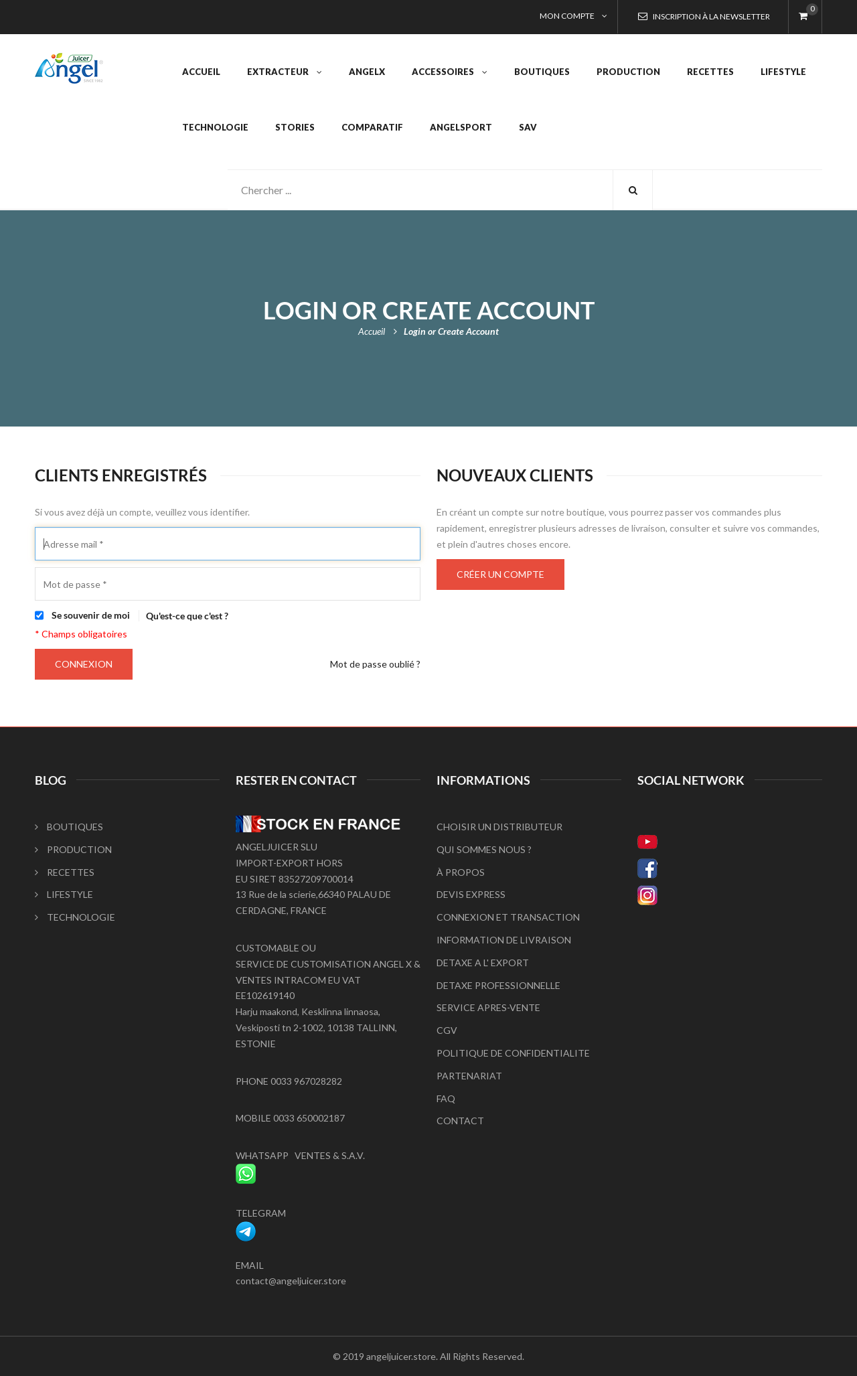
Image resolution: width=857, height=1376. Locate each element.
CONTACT (460, 1120)
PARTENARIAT (469, 1075)
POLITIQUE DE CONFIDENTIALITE (513, 1053)
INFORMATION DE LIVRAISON (504, 939)
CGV (447, 1030)
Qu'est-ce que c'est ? (187, 615)
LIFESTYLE (64, 894)
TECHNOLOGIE (75, 917)
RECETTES (64, 872)
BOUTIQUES (69, 826)
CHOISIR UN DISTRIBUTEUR (499, 826)
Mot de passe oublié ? (375, 664)
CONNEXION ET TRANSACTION (508, 917)
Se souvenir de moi (91, 615)
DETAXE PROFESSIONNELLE (498, 985)
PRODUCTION (73, 849)
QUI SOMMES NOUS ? (484, 849)
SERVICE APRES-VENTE (488, 1007)
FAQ (446, 1098)
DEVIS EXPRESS (471, 894)
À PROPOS (461, 872)
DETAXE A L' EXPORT (483, 962)
